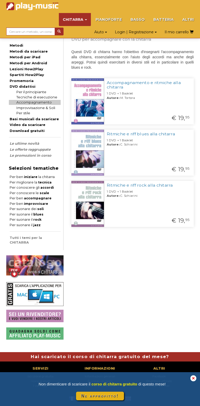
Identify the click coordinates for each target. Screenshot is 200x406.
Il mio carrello (179, 32)
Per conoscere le (29, 193)
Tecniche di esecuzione (36, 97)
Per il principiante (31, 92)
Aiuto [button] (100, 32)
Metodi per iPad (25, 57)
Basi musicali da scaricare (34, 119)
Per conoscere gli (32, 187)
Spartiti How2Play (27, 75)
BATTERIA (163, 19)
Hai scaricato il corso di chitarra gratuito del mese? (100, 356)
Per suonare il (26, 214)
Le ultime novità (24, 143)
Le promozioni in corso (30, 155)
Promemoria (22, 81)
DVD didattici (22, 86)
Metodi (16, 45)
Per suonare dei (27, 209)
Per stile (23, 113)
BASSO (137, 19)
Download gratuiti (27, 131)
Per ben (31, 198)
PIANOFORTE (109, 19)
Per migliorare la (31, 182)
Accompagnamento (34, 102)
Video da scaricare (27, 125)
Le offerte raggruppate (30, 149)
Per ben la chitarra (32, 177)
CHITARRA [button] (75, 19)
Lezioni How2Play (26, 69)
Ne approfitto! (100, 396)
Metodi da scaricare (29, 51)
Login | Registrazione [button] (136, 32)
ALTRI (188, 19)
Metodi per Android (28, 63)
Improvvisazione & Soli (35, 108)
